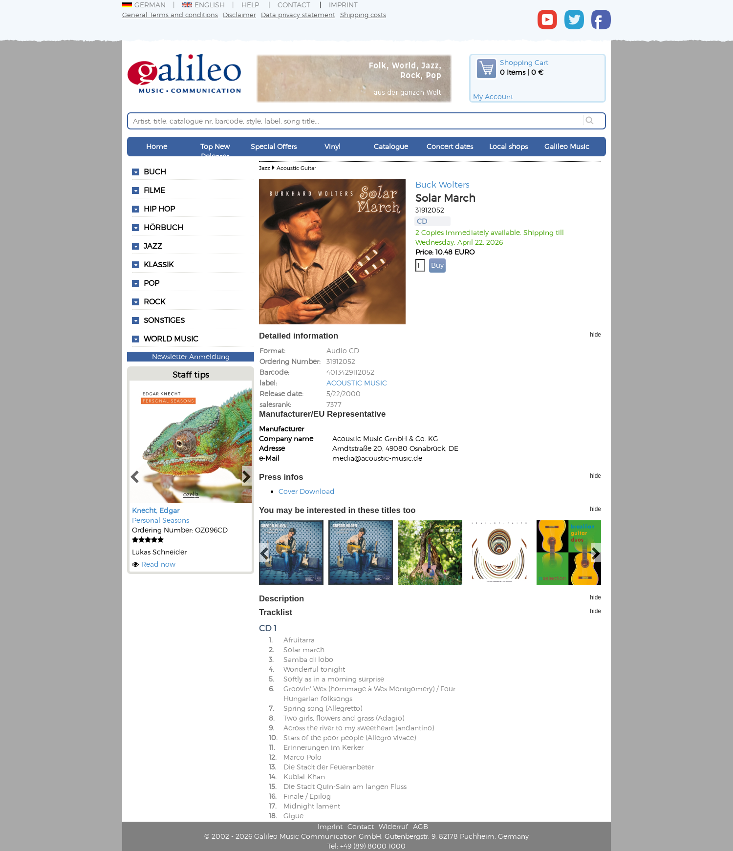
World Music (171, 338)
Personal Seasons (160, 520)
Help (250, 4)
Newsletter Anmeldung (191, 356)
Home (156, 146)
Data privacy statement (298, 14)
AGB (420, 826)
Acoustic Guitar (296, 168)
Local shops (508, 146)
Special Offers (274, 146)
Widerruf (393, 826)
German (144, 4)
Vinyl (332, 146)
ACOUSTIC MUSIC (356, 383)
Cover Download (307, 491)
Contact (294, 4)
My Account (493, 96)
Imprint (343, 4)
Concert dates (450, 146)
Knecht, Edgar (155, 510)
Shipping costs (363, 14)
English (203, 4)
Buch (155, 171)
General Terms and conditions (170, 14)
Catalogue (391, 146)
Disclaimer (239, 14)
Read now (158, 564)
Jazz (264, 168)
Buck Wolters (442, 184)
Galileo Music (566, 146)
